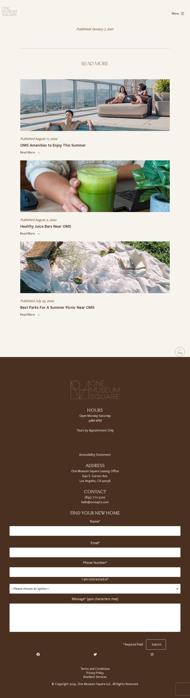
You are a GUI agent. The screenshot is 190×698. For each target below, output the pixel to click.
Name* (95, 520)
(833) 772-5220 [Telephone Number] (95, 496)
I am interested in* (95, 578)
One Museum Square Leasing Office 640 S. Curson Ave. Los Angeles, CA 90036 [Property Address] (95, 474)
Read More (30, 152)
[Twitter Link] (95, 653)
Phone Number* (95, 561)
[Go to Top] (180, 351)
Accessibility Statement (95, 454)
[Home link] (9, 11)
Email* (95, 541)
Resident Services (95, 675)
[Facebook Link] (38, 653)
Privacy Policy (95, 671)
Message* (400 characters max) (95, 597)
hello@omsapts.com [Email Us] (95, 501)
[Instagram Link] (152, 653)
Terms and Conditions (95, 667)
